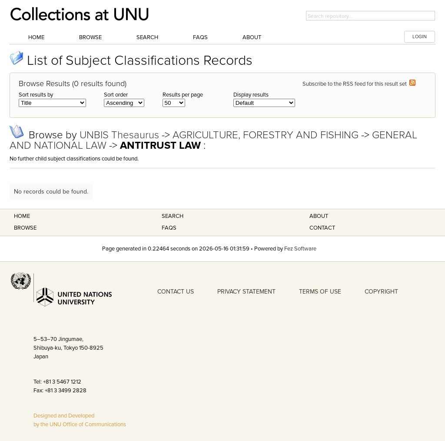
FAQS (169, 227)
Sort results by (36, 94)
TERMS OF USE (320, 291)
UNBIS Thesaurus (121, 135)
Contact (322, 227)
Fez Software (300, 248)
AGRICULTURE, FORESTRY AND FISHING (267, 135)
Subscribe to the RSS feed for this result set (358, 83)
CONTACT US (175, 291)
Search (147, 37)
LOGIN (419, 37)
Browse (90, 37)
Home (36, 37)
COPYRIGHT (381, 291)
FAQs (200, 37)
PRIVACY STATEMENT (246, 291)
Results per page (183, 94)
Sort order (116, 94)
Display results (251, 94)
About (251, 37)
